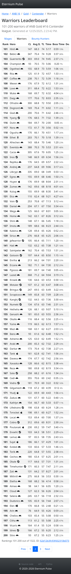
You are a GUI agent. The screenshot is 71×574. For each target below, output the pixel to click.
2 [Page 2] (36, 549)
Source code (26, 564)
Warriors (22, 38)
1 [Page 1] (30, 549)
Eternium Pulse (12, 4)
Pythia (49, 564)
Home (5, 13)
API (39, 564)
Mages (8, 38)
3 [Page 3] (40, 549)
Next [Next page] (47, 549)
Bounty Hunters (40, 38)
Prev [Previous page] (23, 549)
